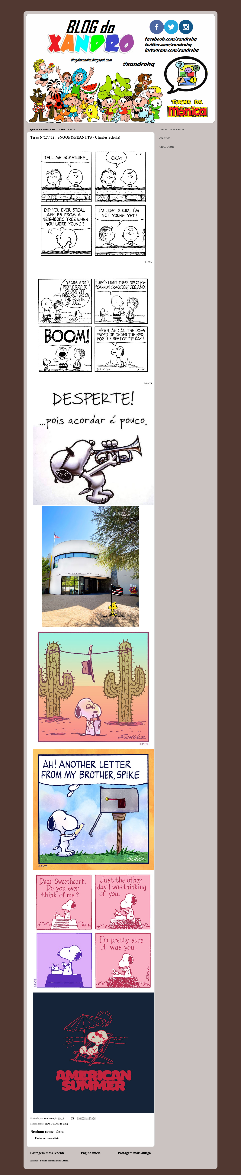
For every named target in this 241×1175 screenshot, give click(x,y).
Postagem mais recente (47, 1153)
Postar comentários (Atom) (54, 1160)
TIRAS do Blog (59, 1123)
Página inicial (91, 1153)
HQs (47, 1123)
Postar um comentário (47, 1138)
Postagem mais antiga (134, 1153)
